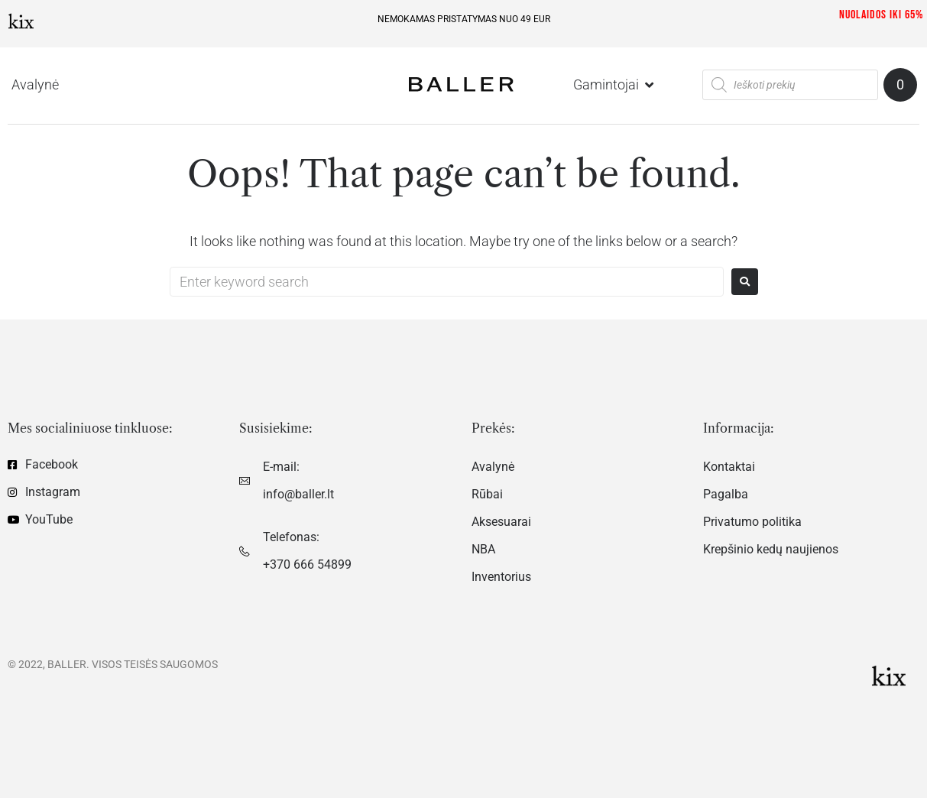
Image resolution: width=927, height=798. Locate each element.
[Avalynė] (35, 85)
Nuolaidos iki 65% (881, 15)
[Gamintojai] (615, 85)
